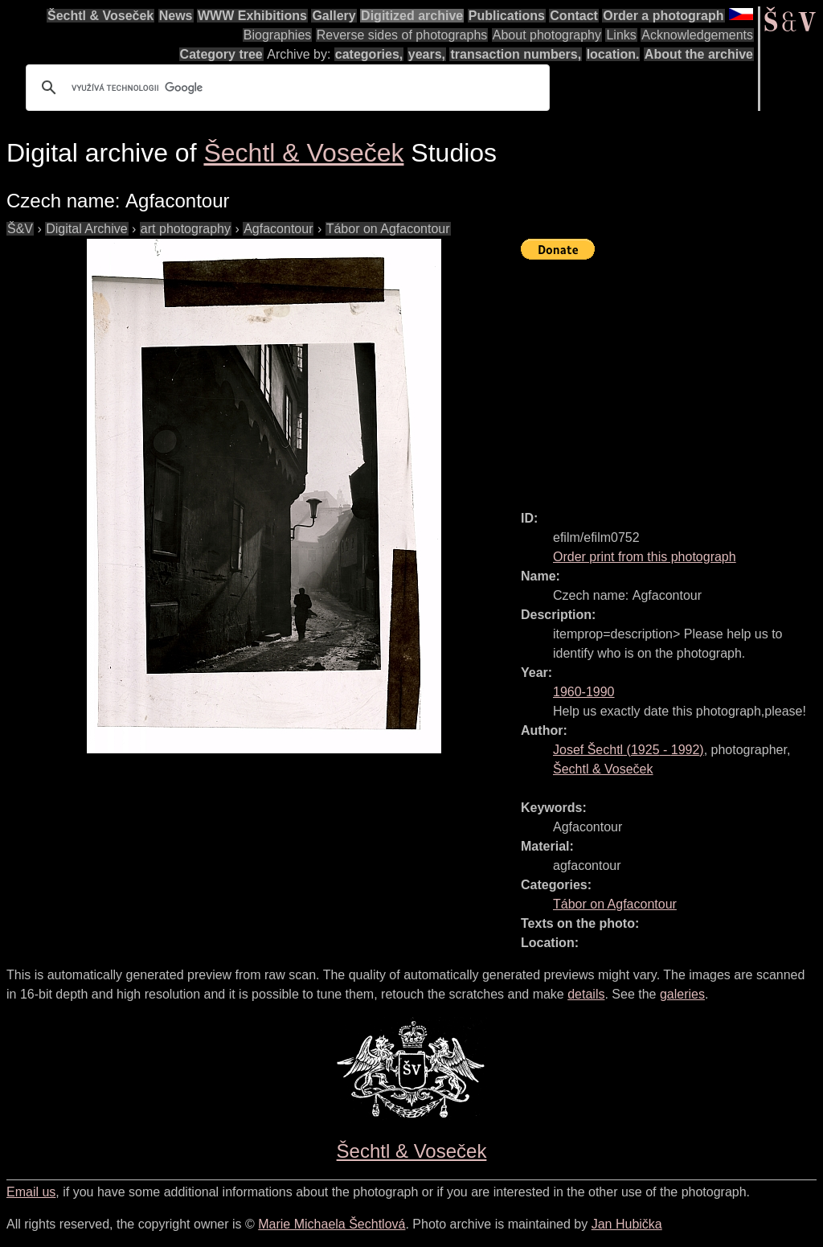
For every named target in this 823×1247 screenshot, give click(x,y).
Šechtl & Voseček (100, 16)
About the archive (699, 54)
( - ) (628, 750)
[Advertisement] (672, 377)
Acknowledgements (697, 35)
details (585, 994)
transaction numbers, (515, 54)
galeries (682, 994)
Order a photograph (663, 16)
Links (621, 35)
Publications (507, 16)
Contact (574, 16)
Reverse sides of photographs (402, 35)
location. (613, 54)
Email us (30, 1192)
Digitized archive (412, 16)
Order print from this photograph (644, 557)
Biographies (278, 35)
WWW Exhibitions (252, 16)
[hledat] (285, 87)
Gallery (333, 16)
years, (426, 54)
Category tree (221, 54)
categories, (369, 54)
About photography (547, 35)
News (176, 16)
